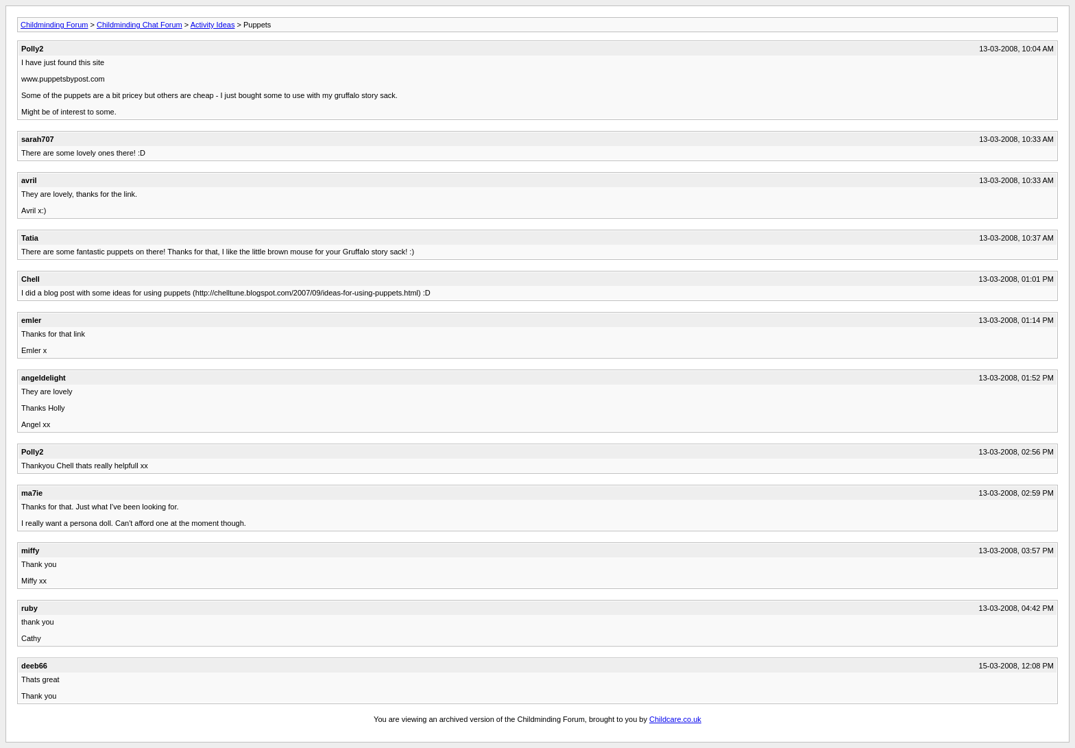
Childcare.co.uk (675, 719)
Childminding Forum (54, 25)
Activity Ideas (213, 25)
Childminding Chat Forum (139, 25)
